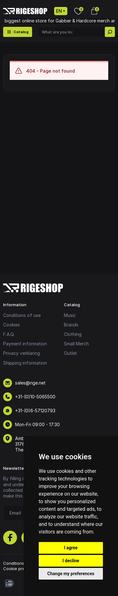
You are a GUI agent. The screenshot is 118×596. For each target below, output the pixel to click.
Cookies (11, 324)
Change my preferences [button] (70, 573)
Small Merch (76, 343)
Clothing (72, 334)
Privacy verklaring (21, 353)
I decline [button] (70, 560)
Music (70, 315)
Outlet (70, 353)
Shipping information (25, 363)
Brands (71, 324)
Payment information (25, 343)
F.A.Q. (8, 334)
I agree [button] (70, 547)
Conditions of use (22, 315)
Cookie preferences (23, 568)
